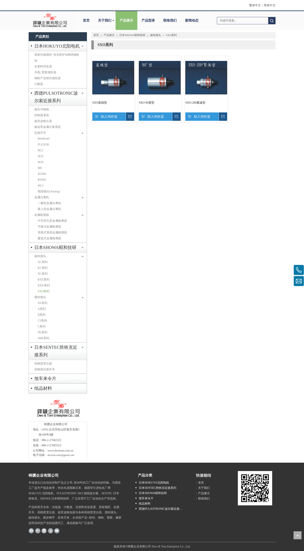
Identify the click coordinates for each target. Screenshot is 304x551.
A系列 (42, 308)
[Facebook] (31, 530)
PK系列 (42, 332)
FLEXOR (43, 144)
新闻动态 (191, 20)
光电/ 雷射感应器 (45, 72)
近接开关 (40, 132)
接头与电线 (41, 109)
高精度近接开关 (44, 369)
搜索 (271, 20)
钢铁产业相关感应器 (47, 78)
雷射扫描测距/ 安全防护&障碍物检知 (56, 57)
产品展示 (126, 20)
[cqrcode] (255, 488)
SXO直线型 (99, 102)
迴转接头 (40, 297)
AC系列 (43, 262)
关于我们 (104, 20)
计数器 (38, 84)
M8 (40, 168)
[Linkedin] (44, 530)
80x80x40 (43, 138)
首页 (86, 20)
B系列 (41, 314)
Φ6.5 (41, 185)
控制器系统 (41, 115)
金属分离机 (41, 197)
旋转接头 (40, 256)
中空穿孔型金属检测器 (52, 220)
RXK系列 (44, 285)
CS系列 (42, 320)
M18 (40, 156)
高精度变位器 (43, 363)
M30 (40, 162)
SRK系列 (43, 338)
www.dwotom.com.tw (60, 450)
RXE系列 (43, 279)
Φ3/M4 (42, 173)
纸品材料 (43, 388)
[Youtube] (56, 530)
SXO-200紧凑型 (195, 102)
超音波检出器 (43, 121)
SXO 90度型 (146, 102)
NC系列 (43, 273)
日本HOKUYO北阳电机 (57, 46)
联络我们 (170, 20)
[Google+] (37, 530)
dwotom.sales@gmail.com (61, 455)
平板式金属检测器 (49, 226)
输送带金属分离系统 (47, 127)
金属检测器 (41, 214)
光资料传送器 (43, 66)
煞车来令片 (45, 378)
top (297, 535)
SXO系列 (43, 291)
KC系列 (43, 267)
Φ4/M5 (42, 179)
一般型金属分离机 (49, 203)
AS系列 (42, 303)
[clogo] (49, 20)
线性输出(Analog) (49, 191)
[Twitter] (50, 530)
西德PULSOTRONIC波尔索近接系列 (56, 97)
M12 (40, 150)
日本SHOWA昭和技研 (55, 247)
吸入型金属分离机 (49, 209)
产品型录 (148, 20)
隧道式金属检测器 (49, 238)
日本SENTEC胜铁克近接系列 (55, 351)
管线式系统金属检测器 (52, 232)
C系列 (41, 326)
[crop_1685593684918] (57, 408)
